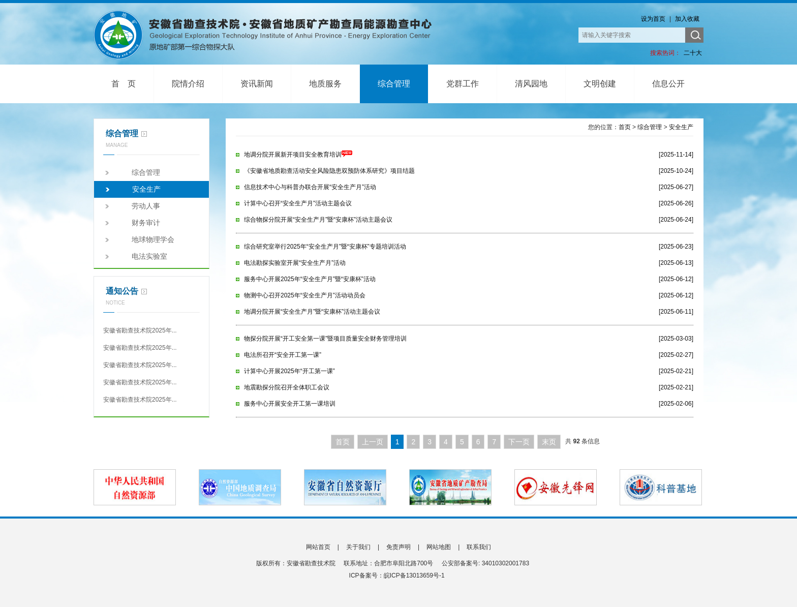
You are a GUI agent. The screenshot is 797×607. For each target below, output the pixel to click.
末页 (549, 442)
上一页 (372, 442)
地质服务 (325, 83)
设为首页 (653, 18)
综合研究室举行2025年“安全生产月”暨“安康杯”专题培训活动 (325, 246)
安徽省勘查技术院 (269, 34)
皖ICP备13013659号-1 (414, 575)
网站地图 (438, 547)
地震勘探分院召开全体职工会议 (286, 387)
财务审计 (146, 223)
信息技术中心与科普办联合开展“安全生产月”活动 (310, 187)
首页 (625, 127)
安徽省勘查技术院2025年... (140, 330)
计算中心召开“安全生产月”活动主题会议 (298, 203)
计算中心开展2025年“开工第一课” (289, 371)
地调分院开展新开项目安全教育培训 (298, 154)
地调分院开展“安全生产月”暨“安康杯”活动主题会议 (312, 311)
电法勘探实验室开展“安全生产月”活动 (295, 262)
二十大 (693, 52)
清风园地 (531, 83)
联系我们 (479, 547)
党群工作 (462, 83)
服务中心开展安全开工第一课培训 (289, 403)
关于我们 (358, 547)
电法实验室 (149, 256)
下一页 (519, 442)
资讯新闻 (256, 83)
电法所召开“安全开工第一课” (282, 354)
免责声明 (398, 547)
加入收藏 (687, 18)
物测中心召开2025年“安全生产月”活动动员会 (304, 295)
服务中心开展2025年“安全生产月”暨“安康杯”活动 (310, 279)
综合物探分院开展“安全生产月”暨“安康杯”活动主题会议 (318, 219)
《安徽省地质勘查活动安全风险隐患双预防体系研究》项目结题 (329, 170)
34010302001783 (505, 563)
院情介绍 (188, 83)
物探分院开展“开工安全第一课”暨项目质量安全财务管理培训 (325, 338)
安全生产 (146, 189)
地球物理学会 (153, 239)
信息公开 (668, 83)
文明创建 (600, 83)
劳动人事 (146, 206)
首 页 (123, 83)
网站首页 (318, 547)
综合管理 (394, 83)
